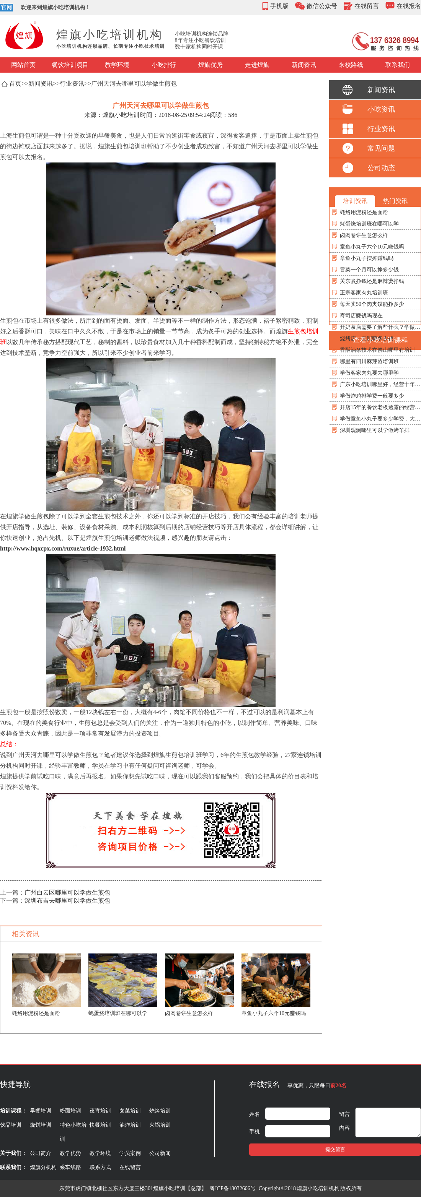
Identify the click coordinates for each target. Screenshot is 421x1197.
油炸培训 (130, 1125)
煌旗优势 (210, 65)
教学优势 (70, 1153)
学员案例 (130, 1153)
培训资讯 (355, 201)
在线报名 (409, 6)
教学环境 (117, 65)
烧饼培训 (40, 1125)
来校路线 (351, 65)
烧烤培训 (160, 1111)
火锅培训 (160, 1125)
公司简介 (40, 1153)
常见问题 (381, 148)
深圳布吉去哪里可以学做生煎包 (67, 900)
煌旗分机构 (43, 1167)
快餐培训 (100, 1125)
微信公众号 (322, 6)
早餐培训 (40, 1111)
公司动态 (381, 168)
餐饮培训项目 (70, 65)
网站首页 (23, 65)
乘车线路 (70, 1167)
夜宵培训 (100, 1111)
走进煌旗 (257, 65)
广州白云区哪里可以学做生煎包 (67, 892)
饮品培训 (10, 1125)
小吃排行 (164, 65)
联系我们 (397, 65)
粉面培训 (70, 1111)
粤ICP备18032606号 (233, 1188)
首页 (15, 83)
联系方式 (100, 1167)
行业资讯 (72, 83)
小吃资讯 (381, 109)
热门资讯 (395, 201)
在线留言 (366, 6)
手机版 (279, 6)
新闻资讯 (304, 65)
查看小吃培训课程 (380, 340)
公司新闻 (160, 1153)
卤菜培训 (130, 1111)
